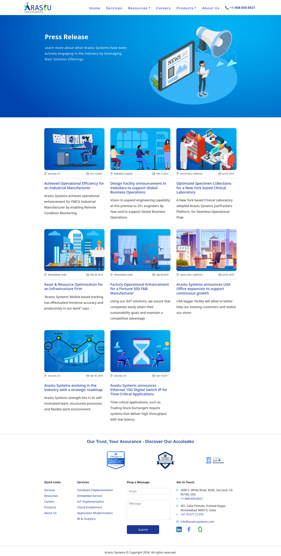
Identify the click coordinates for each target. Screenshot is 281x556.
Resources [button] (138, 8)
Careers (163, 8)
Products (50, 507)
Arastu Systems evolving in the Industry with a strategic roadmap (73, 387)
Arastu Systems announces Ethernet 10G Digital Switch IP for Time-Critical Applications (138, 389)
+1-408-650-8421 (242, 7)
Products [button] (185, 8)
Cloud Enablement (89, 507)
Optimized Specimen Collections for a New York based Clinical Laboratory (203, 187)
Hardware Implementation (95, 490)
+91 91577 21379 (191, 514)
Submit (143, 530)
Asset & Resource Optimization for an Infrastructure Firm (73, 286)
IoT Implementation (90, 502)
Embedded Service (89, 496)
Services (114, 8)
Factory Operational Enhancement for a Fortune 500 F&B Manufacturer (139, 288)
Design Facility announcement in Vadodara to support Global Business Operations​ (138, 187)
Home (94, 8)
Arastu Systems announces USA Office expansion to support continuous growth (203, 288)
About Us (211, 8)
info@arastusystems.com (197, 522)
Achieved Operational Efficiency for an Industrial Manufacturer (74, 185)
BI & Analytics (86, 519)
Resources (51, 496)
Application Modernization (95, 513)
